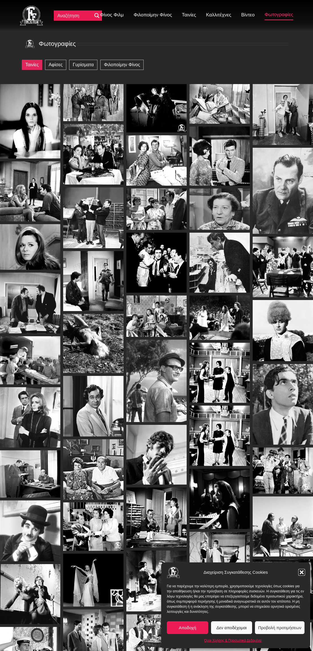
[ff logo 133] (31, 8)
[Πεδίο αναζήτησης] (74, 15)
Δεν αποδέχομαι (231, 627)
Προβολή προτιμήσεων (279, 627)
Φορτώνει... (156, 631)
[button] (302, 572)
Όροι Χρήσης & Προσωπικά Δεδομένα (232, 641)
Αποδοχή (187, 627)
